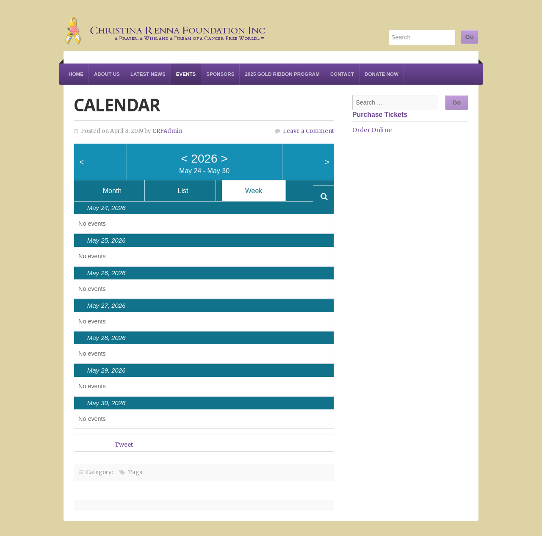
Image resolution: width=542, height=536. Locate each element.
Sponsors (220, 74)
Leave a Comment (308, 131)
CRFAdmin (167, 131)
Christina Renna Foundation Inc (165, 25)
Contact (342, 74)
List (183, 190)
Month (112, 190)
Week (254, 190)
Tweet (123, 444)
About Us (107, 74)
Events (186, 74)
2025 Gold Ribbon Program (282, 74)
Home (76, 74)
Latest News (148, 74)
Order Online (372, 130)
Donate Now (381, 74)
